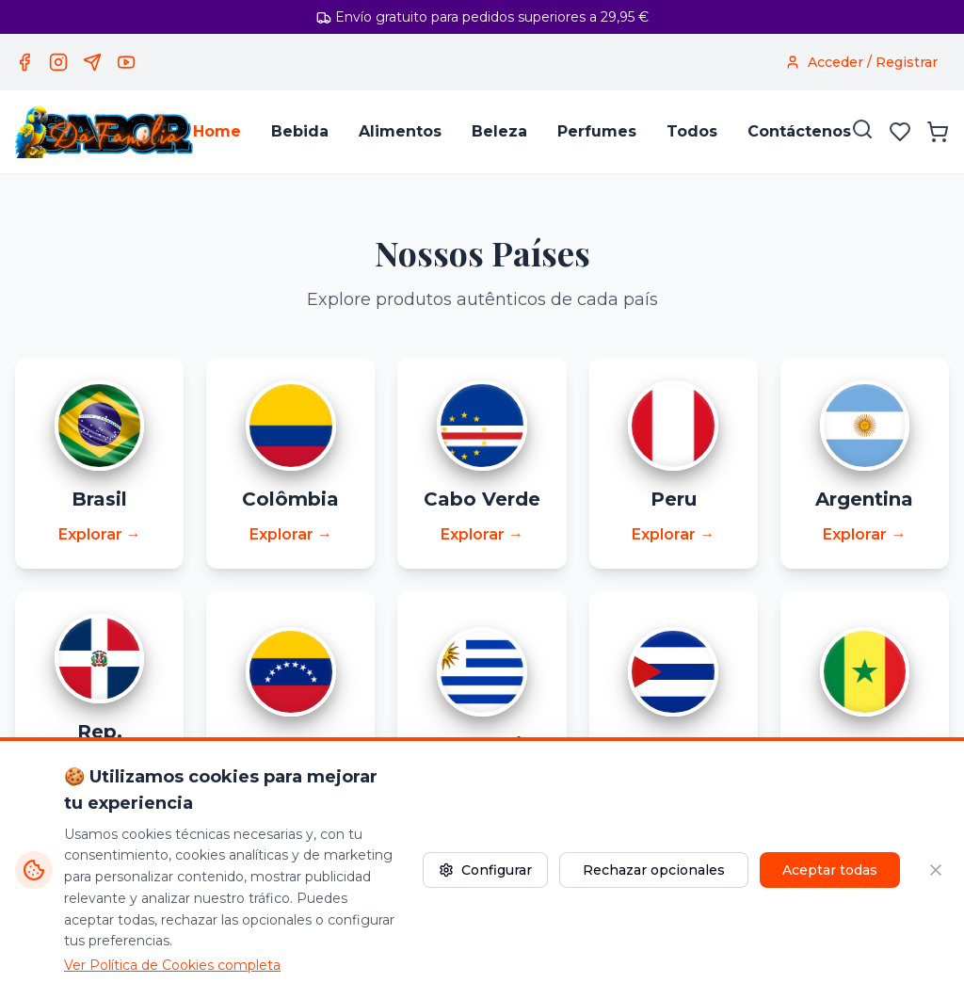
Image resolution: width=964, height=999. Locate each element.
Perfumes (596, 131)
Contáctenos (799, 131)
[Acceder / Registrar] (861, 62)
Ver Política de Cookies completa (172, 965)
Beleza (499, 131)
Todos (692, 131)
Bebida (300, 131)
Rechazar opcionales (654, 870)
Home (217, 131)
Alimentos (400, 131)
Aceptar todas (829, 870)
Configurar (485, 870)
